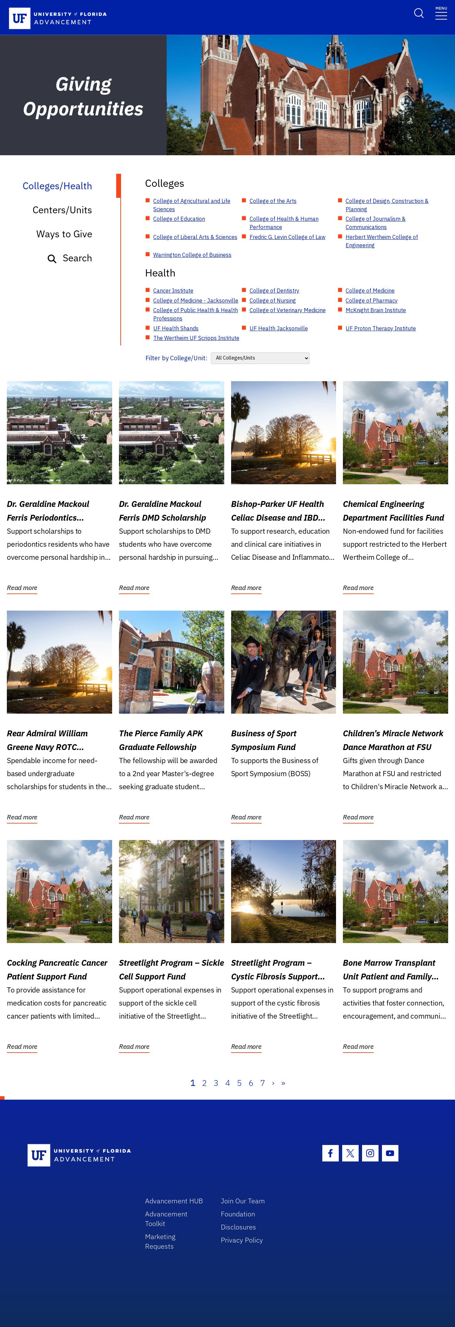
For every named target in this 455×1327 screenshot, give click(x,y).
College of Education (179, 218)
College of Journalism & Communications (376, 222)
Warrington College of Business (192, 254)
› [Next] (273, 1082)
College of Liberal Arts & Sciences (195, 237)
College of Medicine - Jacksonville (195, 300)
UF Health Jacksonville (279, 328)
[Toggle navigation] (441, 12)
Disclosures (238, 1227)
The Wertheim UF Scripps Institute (196, 337)
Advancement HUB (174, 1200)
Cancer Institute (173, 290)
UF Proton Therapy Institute (381, 328)
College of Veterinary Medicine (288, 310)
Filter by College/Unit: (176, 358)
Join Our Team (243, 1200)
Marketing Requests (160, 1241)
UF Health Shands (176, 328)
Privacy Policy (242, 1240)
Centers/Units (62, 209)
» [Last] (283, 1082)
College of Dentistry (274, 290)
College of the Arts (273, 200)
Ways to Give (64, 233)
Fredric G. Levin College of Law (287, 237)
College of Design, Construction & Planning (387, 205)
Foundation (238, 1213)
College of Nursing (273, 300)
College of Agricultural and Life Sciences (191, 205)
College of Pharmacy (372, 300)
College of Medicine (370, 290)
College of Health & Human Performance (284, 222)
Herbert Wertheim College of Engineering (382, 241)
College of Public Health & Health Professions (195, 314)
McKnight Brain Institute (376, 310)
